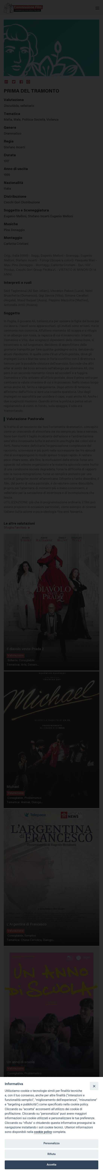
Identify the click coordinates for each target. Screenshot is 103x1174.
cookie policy (43, 1132)
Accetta (51, 1164)
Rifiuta (51, 1154)
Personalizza (51, 1143)
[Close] (94, 1086)
